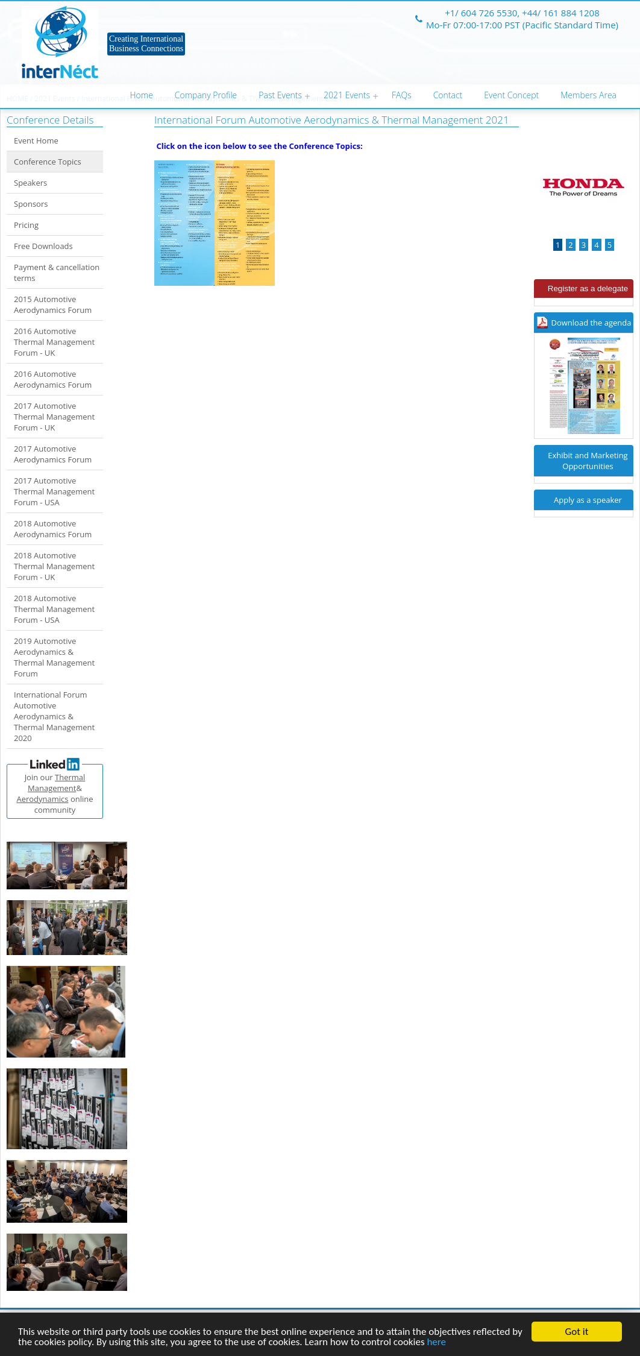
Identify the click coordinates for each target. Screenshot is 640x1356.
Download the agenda (591, 322)
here (436, 1342)
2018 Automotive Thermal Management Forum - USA (54, 609)
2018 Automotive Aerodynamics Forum (53, 529)
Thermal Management (56, 782)
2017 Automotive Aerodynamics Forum (53, 454)
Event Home (36, 140)
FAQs (402, 95)
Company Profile (206, 95)
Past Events (280, 95)
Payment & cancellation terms (56, 272)
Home (141, 95)
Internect (60, 42)
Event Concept (511, 95)
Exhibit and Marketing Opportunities (587, 460)
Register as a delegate (588, 288)
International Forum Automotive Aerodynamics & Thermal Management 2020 (54, 716)
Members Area (588, 95)
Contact (448, 95)
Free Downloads (43, 246)
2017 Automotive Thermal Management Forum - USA (54, 491)
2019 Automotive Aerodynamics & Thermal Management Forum (54, 657)
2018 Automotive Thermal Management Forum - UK (54, 566)
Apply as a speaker (588, 499)
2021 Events (347, 95)
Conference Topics (47, 161)
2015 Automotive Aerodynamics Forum (53, 304)
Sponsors (31, 203)
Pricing (26, 224)
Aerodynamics (42, 798)
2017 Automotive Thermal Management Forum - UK (54, 416)
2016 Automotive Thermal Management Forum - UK (54, 342)
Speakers (30, 182)
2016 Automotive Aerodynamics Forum (53, 379)
